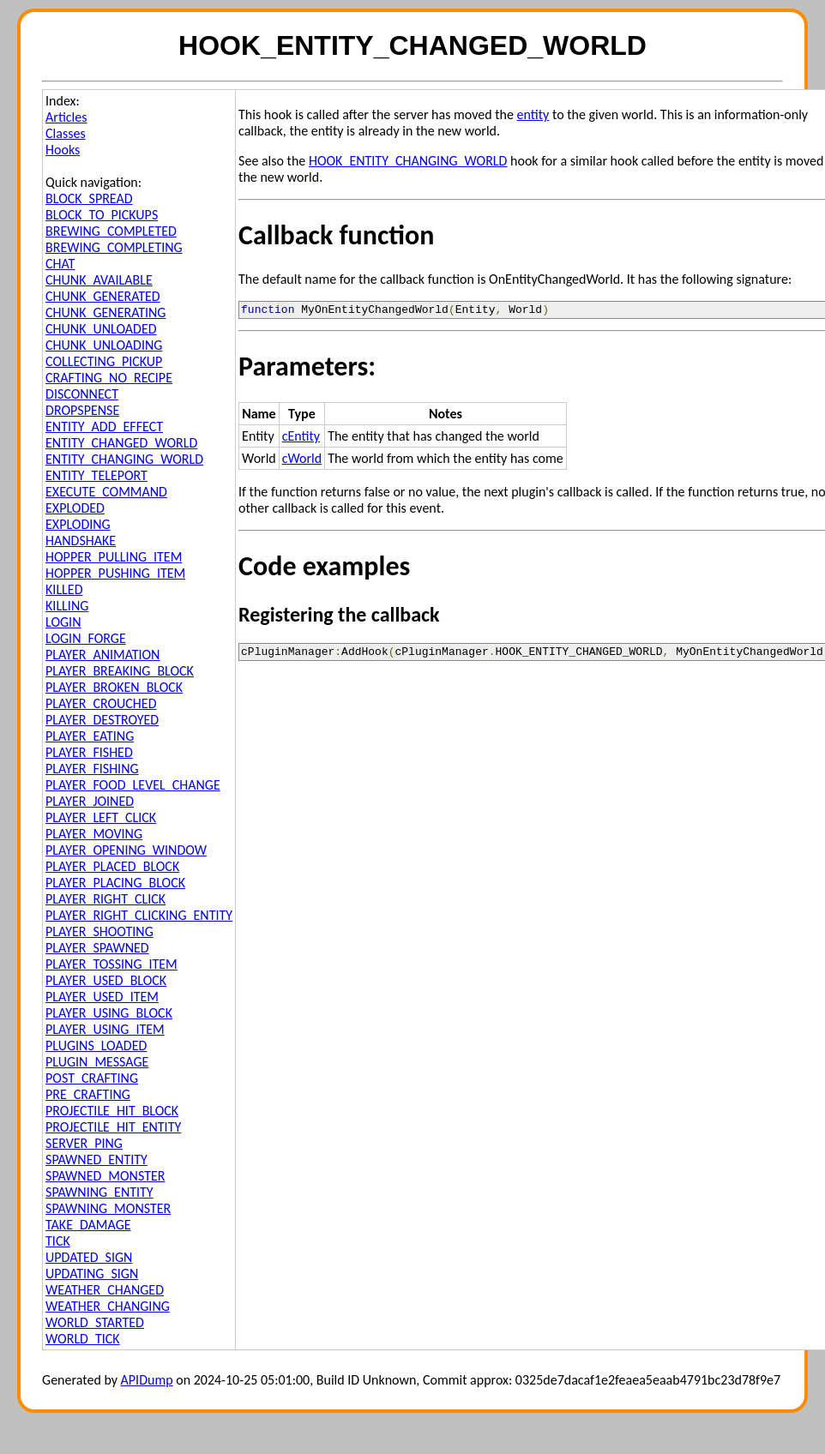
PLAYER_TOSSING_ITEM (111, 964)
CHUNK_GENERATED (102, 296)
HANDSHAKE (80, 540)
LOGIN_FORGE (85, 638)
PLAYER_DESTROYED (102, 720)
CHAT (60, 263)
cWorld (302, 461)
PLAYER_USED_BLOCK (105, 980)
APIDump (147, 1380)
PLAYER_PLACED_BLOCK (112, 866)
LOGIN (63, 622)
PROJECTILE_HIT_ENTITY (113, 1127)
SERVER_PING (84, 1143)
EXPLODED (75, 508)
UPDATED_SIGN (88, 1257)
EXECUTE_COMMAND (106, 492)
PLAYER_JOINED (89, 801)
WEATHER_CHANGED (104, 1290)
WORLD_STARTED (94, 1322)
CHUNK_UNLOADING (103, 345)
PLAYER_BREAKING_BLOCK (119, 671)
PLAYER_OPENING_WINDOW (126, 850)
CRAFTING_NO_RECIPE (108, 378)
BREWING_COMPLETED (111, 231)
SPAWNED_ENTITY (96, 1159)
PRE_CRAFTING (87, 1094)
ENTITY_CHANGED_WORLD (121, 443)
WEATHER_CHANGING (107, 1306)
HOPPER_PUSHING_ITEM (115, 573)
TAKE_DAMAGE (88, 1225)
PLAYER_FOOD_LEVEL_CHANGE (132, 785)
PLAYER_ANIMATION (102, 654)
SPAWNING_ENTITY (99, 1192)
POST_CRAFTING (91, 1078)
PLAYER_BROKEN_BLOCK (114, 687)
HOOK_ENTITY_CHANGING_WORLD (408, 161)
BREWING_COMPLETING (114, 247)
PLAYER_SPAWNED (97, 948)
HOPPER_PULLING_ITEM (113, 557)
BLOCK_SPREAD (89, 198)
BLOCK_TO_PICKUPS (101, 215)
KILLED (63, 589)
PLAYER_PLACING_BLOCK (115, 882)
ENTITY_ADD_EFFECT (104, 426)
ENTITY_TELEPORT (96, 475)
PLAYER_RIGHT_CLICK (105, 899)
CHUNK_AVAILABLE (99, 280)
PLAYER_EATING (89, 736)
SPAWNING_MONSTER (108, 1208)
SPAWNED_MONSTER (105, 1176)
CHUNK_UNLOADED (101, 329)
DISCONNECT (81, 394)
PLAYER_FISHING (92, 768)
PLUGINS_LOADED (96, 1045)
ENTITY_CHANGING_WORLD (124, 459)
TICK (57, 1241)
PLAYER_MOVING (93, 834)
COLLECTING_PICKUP (103, 361)
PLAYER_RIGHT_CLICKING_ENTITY (138, 915)
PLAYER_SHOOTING (99, 931)
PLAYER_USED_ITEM (102, 996)
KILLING (66, 606)
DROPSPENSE (82, 410)
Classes (65, 133)
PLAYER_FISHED (89, 752)
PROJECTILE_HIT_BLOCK (111, 1111)
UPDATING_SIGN (91, 1273)
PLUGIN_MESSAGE (96, 1062)
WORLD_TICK (82, 1339)
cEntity (301, 438)
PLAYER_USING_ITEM (105, 1029)
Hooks (62, 149)
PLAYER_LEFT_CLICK (100, 817)
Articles (66, 117)
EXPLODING (78, 524)
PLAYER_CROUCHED (100, 703)
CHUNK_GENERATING (105, 312)
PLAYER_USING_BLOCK (108, 1013)
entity (533, 114)
